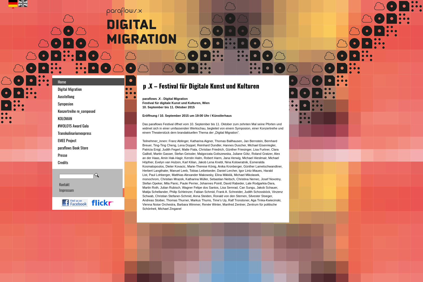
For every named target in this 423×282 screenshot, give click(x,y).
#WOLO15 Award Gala (73, 126)
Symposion (65, 104)
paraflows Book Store (73, 148)
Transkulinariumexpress (74, 133)
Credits (63, 162)
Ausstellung (66, 96)
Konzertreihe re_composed (76, 111)
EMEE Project (67, 140)
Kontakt (64, 184)
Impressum (66, 190)
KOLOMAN (65, 118)
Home (62, 82)
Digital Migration (70, 89)
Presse (62, 155)
